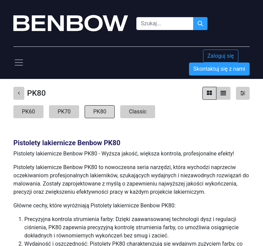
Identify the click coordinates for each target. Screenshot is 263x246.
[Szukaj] (200, 23)
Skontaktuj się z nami (219, 69)
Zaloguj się (221, 56)
